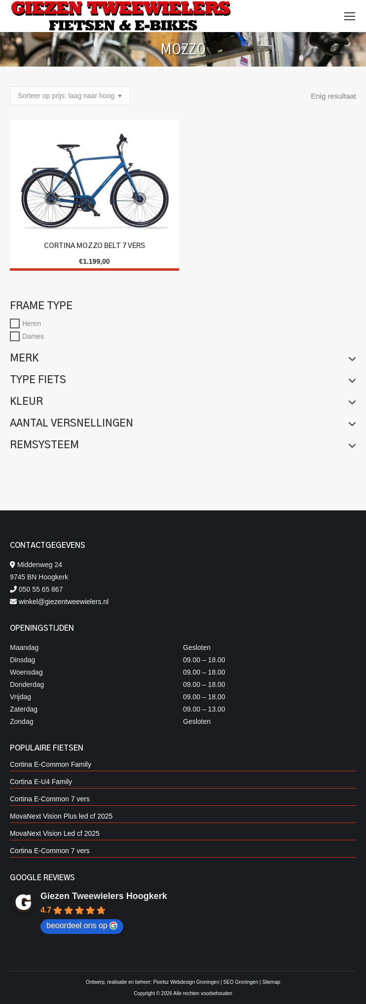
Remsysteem (183, 445)
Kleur (183, 402)
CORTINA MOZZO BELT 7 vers (94, 246)
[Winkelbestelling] (70, 95)
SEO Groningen (240, 982)
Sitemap (271, 982)
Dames (33, 336)
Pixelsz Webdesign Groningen (186, 982)
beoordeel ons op (81, 925)
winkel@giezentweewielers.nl (64, 602)
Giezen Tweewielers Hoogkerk (103, 896)
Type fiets (183, 380)
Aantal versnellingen (183, 424)
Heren (31, 323)
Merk (183, 358)
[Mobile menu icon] (349, 16)
